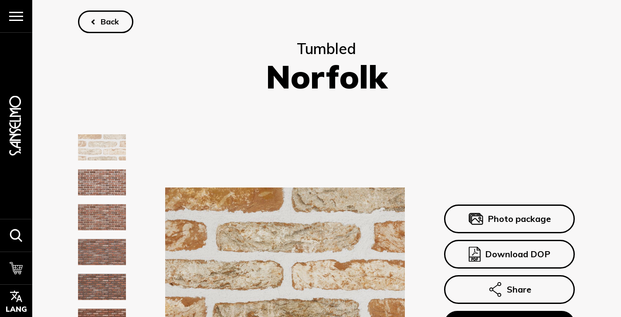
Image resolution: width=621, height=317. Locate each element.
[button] (16, 235)
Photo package (509, 218)
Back (110, 22)
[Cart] (16, 268)
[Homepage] (16, 126)
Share (510, 289)
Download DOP (510, 254)
